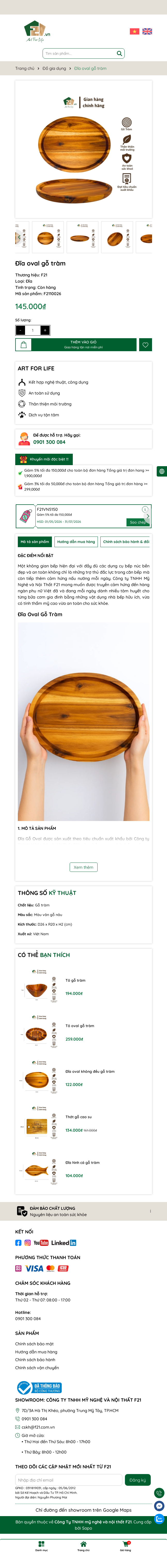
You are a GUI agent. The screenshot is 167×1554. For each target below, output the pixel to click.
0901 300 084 (49, 442)
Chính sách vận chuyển (37, 1367)
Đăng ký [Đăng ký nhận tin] (138, 1480)
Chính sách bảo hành (35, 1359)
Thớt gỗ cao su (79, 1117)
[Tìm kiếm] (119, 53)
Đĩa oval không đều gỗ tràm (90, 1071)
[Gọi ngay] (159, 1493)
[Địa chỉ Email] (68, 1480)
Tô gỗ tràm (75, 980)
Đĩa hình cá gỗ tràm (83, 1162)
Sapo (87, 1528)
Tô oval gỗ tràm (80, 1025)
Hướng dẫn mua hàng (36, 1351)
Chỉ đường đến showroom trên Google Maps (84, 1510)
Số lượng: (23, 320)
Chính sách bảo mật (34, 1343)
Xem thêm (83, 867)
